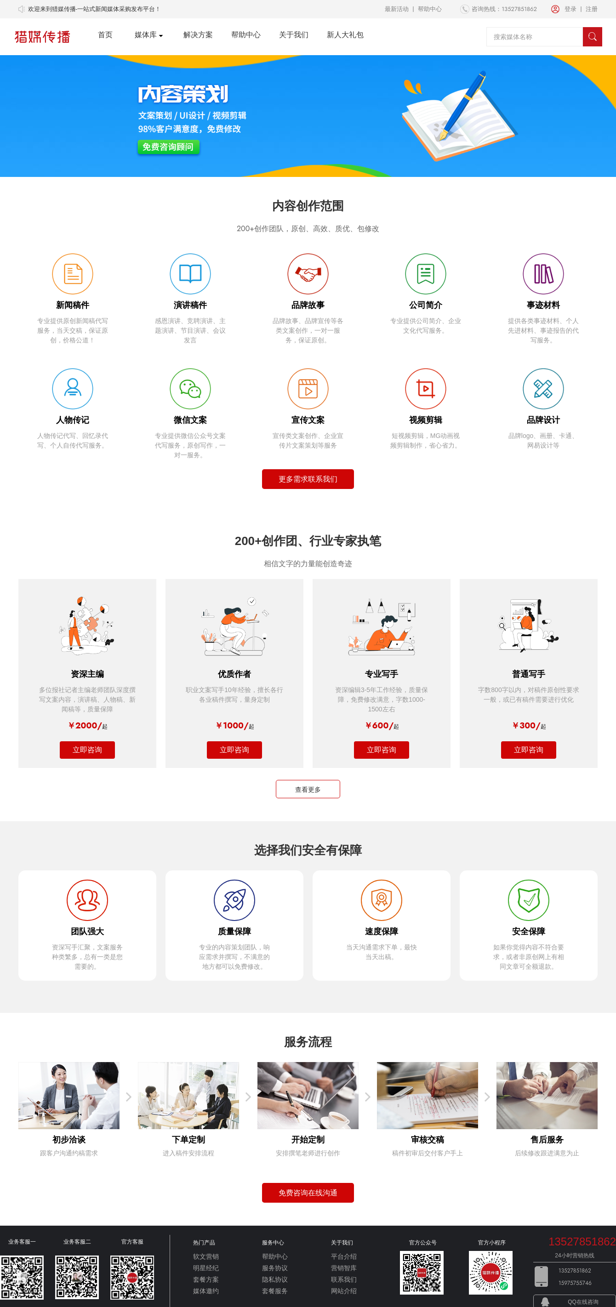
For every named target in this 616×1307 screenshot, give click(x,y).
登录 (570, 9)
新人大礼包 (345, 35)
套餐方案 (206, 1279)
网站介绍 (344, 1291)
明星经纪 (206, 1268)
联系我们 (344, 1279)
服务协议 (275, 1268)
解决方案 (198, 35)
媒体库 (146, 35)
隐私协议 (275, 1279)
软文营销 (206, 1256)
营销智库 (344, 1268)
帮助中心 (430, 9)
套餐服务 (275, 1291)
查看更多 (308, 789)
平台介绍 (344, 1256)
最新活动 (397, 9)
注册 (592, 9)
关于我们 (293, 35)
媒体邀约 (206, 1291)
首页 (105, 35)
